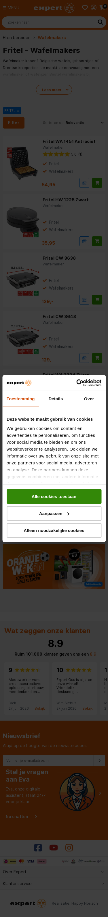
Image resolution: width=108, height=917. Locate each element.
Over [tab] (89, 398)
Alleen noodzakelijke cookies (54, 530)
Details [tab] (55, 398)
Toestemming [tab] (21, 398)
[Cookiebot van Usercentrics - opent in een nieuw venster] (76, 382)
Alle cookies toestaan (54, 496)
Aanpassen (54, 513)
